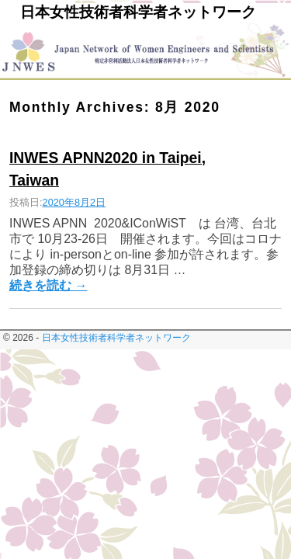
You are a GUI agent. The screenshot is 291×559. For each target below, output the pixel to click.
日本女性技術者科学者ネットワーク (138, 12)
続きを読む (48, 285)
